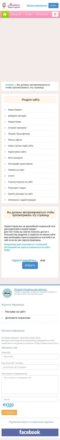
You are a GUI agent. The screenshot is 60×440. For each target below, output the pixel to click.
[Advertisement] (29, 50)
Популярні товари (17, 188)
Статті (11, 176)
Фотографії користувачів (20, 164)
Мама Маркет (15, 109)
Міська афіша (15, 140)
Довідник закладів (17, 116)
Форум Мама (14, 122)
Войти (53, 5)
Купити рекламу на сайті (20, 194)
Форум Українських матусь (30, 289)
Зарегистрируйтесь (24, 260)
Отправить (9, 412)
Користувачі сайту (17, 152)
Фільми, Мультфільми (19, 134)
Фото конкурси (15, 158)
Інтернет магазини (17, 128)
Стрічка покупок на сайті (20, 182)
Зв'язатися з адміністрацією (22, 200)
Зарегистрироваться (37, 5)
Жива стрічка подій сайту (20, 146)
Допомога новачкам (17, 317)
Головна (9, 85)
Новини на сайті (16, 170)
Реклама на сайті (15, 311)
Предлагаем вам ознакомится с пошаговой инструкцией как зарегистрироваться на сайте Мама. (27, 247)
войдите (30, 265)
